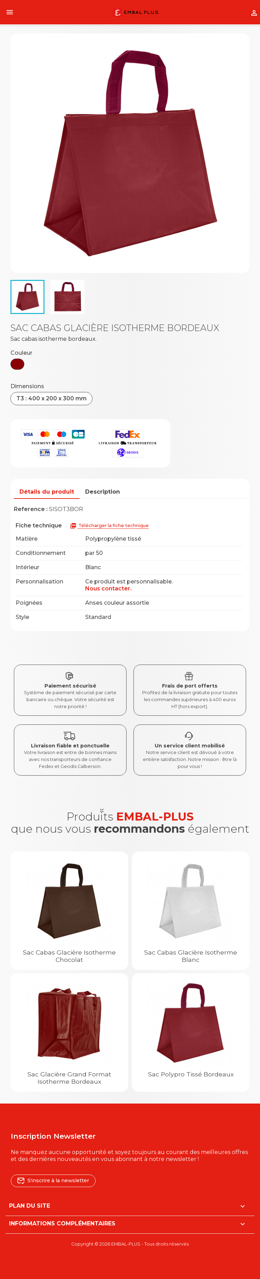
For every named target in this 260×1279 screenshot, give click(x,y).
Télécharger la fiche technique (109, 526)
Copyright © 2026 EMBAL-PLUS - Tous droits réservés (130, 1244)
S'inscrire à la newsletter (53, 1180)
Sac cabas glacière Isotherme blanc (190, 956)
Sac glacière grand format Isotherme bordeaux (69, 1077)
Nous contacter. (108, 588)
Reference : (31, 509)
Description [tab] (102, 491)
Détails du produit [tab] (46, 491)
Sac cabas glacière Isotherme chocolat (69, 956)
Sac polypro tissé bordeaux (191, 1074)
